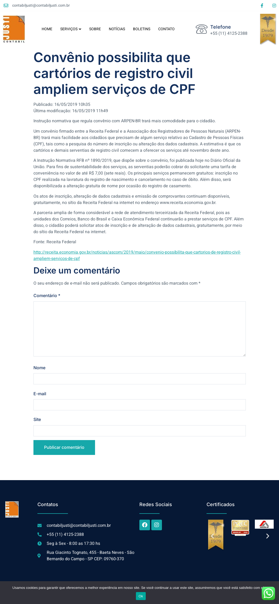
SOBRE (95, 29)
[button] (212, 536)
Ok (141, 596)
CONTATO (166, 29)
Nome (39, 368)
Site (37, 420)
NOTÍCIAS (117, 29)
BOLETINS (141, 29)
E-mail (39, 394)
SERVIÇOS (70, 29)
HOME (47, 29)
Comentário (46, 295)
